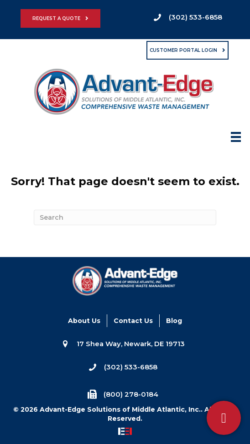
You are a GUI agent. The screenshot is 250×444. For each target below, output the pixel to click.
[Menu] (236, 139)
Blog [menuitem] (174, 321)
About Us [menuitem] (84, 321)
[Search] (125, 217)
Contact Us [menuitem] (133, 321)
